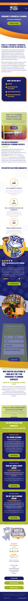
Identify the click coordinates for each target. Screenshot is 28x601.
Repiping (10, 84)
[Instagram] (13, 551)
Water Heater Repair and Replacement (14, 95)
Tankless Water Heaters (14, 91)
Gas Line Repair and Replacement (13, 87)
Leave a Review (14, 583)
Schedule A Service (14, 23)
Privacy (22, 595)
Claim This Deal (14, 455)
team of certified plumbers (19, 389)
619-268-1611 (14, 578)
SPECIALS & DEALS (14, 587)
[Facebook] (10, 551)
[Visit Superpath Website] (7, 598)
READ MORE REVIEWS (14, 283)
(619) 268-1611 (14, 4)
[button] (17, 278)
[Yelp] (17, 551)
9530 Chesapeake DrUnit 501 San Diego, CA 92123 (14, 547)
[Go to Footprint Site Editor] (21, 598)
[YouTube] (15, 551)
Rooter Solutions (5, 157)
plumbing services (13, 155)
